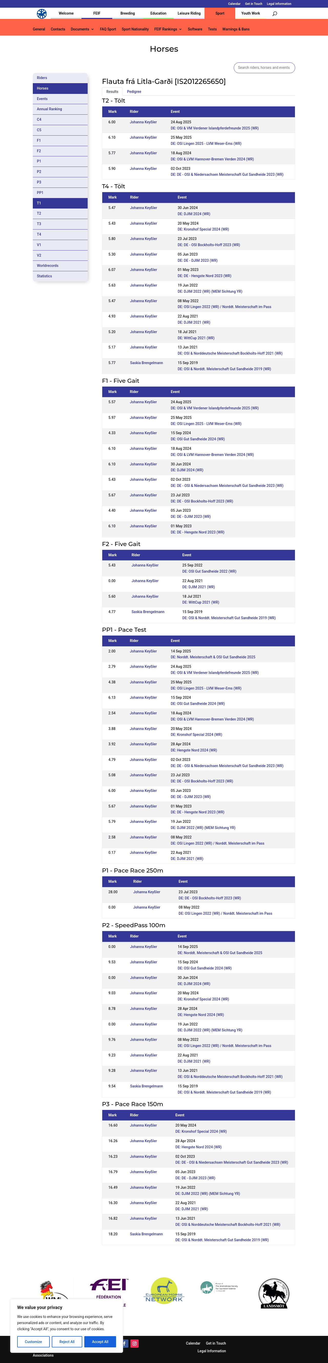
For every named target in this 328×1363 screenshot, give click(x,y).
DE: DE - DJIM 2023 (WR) (198, 260)
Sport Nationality (135, 29)
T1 (39, 203)
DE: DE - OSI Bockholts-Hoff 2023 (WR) (209, 245)
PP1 (40, 193)
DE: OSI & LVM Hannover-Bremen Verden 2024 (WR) (212, 159)
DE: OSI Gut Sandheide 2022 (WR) (209, 571)
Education (158, 13)
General (39, 29)
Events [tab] (42, 99)
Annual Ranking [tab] (49, 109)
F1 (39, 140)
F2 (39, 151)
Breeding (127, 13)
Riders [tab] (42, 78)
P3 (39, 182)
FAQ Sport (108, 29)
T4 (39, 234)
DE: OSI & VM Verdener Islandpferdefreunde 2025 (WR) (215, 128)
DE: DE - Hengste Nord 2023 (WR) (204, 276)
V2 (39, 255)
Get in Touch (253, 4)
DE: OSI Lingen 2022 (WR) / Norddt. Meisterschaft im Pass (224, 307)
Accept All (100, 1342)
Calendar (234, 4)
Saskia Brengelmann (146, 363)
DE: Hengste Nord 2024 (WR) (194, 750)
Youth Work (250, 13)
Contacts (58, 29)
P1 (39, 161)
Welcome (66, 13)
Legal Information (279, 4)
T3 (39, 224)
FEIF (97, 13)
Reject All (67, 1342)
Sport (220, 13)
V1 (39, 245)
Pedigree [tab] (134, 92)
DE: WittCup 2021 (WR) (196, 338)
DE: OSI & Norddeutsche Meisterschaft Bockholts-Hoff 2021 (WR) (230, 353)
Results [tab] (112, 92)
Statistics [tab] (44, 276)
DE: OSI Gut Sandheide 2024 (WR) (198, 439)
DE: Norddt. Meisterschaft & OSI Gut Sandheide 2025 (213, 657)
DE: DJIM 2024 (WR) (194, 214)
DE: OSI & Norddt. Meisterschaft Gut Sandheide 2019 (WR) (224, 369)
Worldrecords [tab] (47, 266)
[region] (66, 1326)
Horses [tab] (42, 88)
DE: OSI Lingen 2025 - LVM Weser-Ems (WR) (206, 143)
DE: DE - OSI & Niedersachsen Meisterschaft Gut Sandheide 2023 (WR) (227, 174)
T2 (39, 213)
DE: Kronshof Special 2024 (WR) (203, 229)
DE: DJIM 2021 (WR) (194, 322)
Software (195, 29)
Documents (80, 29)
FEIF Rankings (165, 29)
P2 (39, 172)
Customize (33, 1342)
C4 (39, 119)
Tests (212, 29)
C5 (39, 130)
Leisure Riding (189, 13)
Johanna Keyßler (143, 122)
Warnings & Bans (236, 29)
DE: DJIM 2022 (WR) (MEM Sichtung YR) (210, 291)
